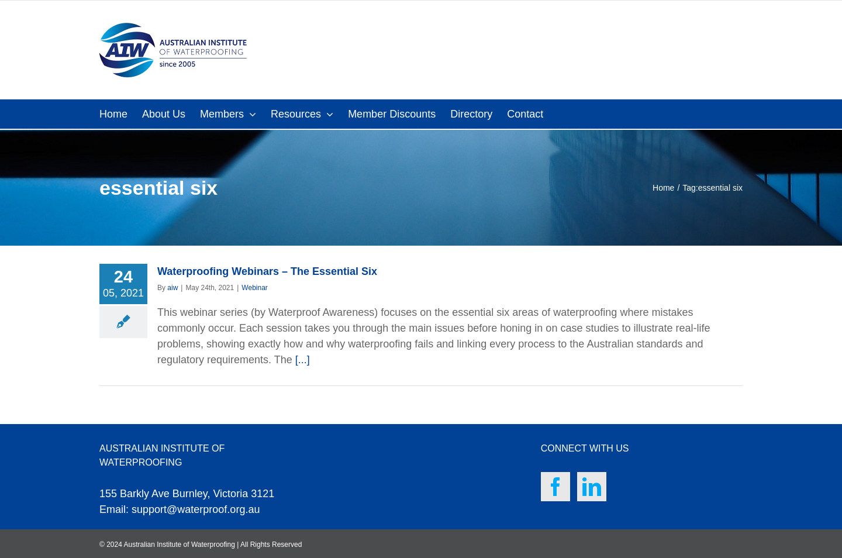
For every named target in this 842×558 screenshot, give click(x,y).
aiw (172, 288)
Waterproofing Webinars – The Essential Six (267, 271)
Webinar (254, 288)
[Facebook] (555, 486)
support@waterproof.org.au (196, 509)
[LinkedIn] (591, 486)
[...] (302, 360)
